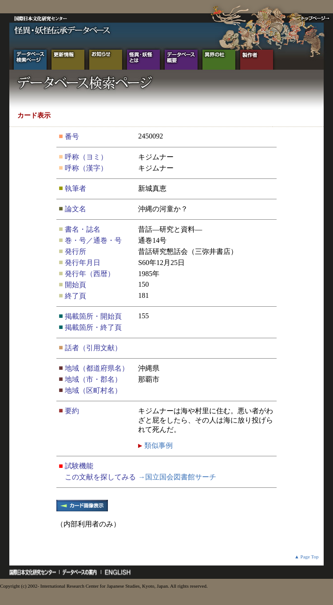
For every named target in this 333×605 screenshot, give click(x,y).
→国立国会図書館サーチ (177, 477)
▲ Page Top (306, 556)
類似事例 (158, 445)
